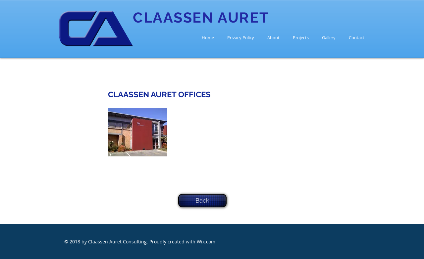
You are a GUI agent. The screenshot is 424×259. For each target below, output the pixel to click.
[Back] (202, 200)
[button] (137, 132)
